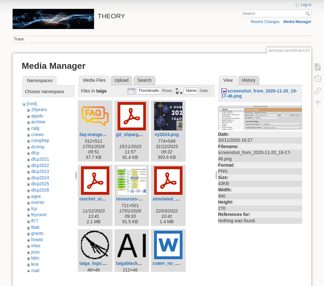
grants (37, 233)
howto (37, 239)
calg (35, 128)
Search (308, 13)
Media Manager (298, 22)
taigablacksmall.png (137, 263)
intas (36, 245)
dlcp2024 (40, 177)
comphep (40, 140)
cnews (37, 134)
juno (35, 251)
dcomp (37, 146)
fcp (34, 208)
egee (36, 196)
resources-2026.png (137, 198)
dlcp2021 (40, 159)
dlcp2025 (40, 183)
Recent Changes (265, 22)
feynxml (38, 214)
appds (37, 115)
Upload (122, 80)
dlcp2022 (40, 165)
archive (38, 121)
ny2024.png (166, 134)
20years (39, 109)
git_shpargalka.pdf (135, 134)
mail (35, 270)
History (249, 80)
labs (35, 257)
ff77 (34, 220)
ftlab (35, 227)
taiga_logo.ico (94, 263)
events (37, 202)
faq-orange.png (95, 134)
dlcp (35, 152)
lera (34, 264)
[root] (32, 103)
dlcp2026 (40, 190)
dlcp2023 (40, 171)
